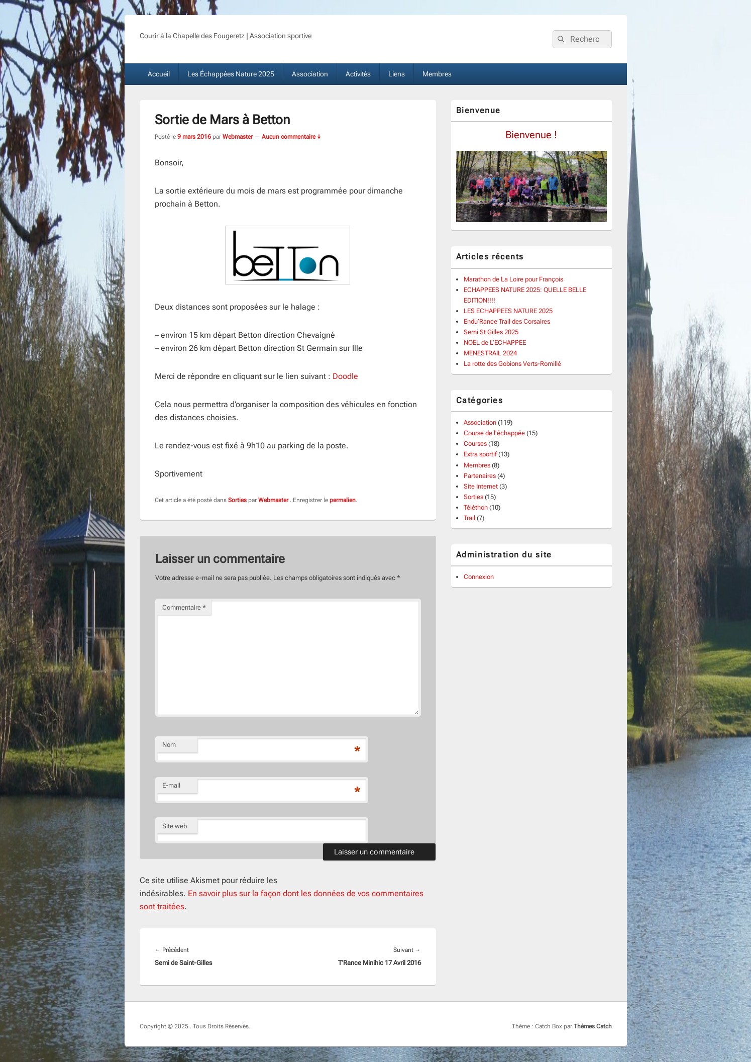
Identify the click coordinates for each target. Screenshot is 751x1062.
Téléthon (476, 507)
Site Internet (481, 486)
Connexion (479, 577)
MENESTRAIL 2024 (490, 353)
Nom (169, 744)
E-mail (171, 785)
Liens (396, 74)
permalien (343, 500)
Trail (469, 518)
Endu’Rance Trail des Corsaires (507, 321)
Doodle (345, 376)
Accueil (159, 74)
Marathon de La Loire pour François (513, 279)
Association (310, 74)
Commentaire (184, 607)
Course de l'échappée (494, 433)
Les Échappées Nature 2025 (230, 74)
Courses (475, 443)
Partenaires (480, 475)
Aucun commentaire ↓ (291, 136)
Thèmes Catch (593, 1026)
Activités (358, 74)
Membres (437, 74)
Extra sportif (480, 454)
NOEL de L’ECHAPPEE (495, 342)
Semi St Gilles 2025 (491, 332)
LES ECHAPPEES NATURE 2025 (508, 311)
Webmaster (238, 136)
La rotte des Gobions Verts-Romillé (512, 363)
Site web (174, 826)
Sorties (237, 500)
